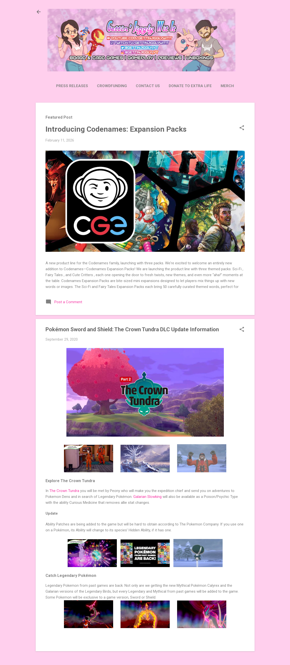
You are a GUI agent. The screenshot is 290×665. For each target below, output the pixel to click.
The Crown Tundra (64, 491)
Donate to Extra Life (190, 86)
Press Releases (72, 86)
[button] (242, 128)
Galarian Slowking (147, 496)
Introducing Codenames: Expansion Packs (116, 129)
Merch (227, 86)
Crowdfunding (112, 86)
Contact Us (148, 86)
